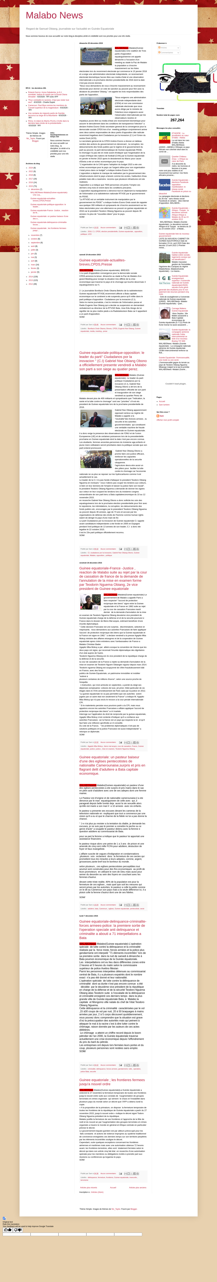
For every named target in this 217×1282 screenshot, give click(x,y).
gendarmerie (123, 1069)
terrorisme (84, 1180)
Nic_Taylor (30, 138)
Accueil (113, 1188)
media (92, 331)
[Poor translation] (18, 1230)
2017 (31, 179)
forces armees (112, 1069)
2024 (31, 168)
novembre (35, 235)
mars (33, 265)
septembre (35, 243)
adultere (91, 909)
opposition (138, 231)
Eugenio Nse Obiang (126, 328)
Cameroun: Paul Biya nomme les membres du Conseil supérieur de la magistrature (47, 106)
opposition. (100, 555)
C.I (94, 231)
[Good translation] (8, 1230)
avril (33, 261)
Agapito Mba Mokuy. (95, 746)
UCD (90, 234)
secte (142, 909)
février (34, 268)
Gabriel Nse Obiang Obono (123, 553)
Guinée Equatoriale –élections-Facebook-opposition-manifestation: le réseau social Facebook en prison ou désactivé (175, 187)
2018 (31, 175)
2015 (31, 186)
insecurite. (133, 1177)
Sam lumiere (164, 405)
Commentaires (165, 53)
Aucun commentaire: (109, 227)
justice (92, 749)
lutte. (130, 1069)
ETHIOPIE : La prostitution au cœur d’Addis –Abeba (180, 135)
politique (84, 234)
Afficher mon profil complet (168, 420)
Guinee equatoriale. (126, 231)
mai (33, 257)
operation (136, 1069)
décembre (35, 189)
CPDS (98, 231)
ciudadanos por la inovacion (101, 553)
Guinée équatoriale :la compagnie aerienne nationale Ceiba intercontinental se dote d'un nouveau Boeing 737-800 (181, 335)
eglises (111, 909)
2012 (31, 284)
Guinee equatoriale (122, 909)
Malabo (92, 555)
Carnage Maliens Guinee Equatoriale (180, 309)
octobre (34, 239)
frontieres (109, 1177)
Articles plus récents (88, 1188)
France (134, 746)
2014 (31, 277)
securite (93, 1071)
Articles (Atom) (97, 1192)
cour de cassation (124, 746)
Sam (162, 416)
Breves (109, 328)
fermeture (101, 1177)
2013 (31, 280)
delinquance (101, 1069)
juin (32, 254)
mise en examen (108, 749)
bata (96, 909)
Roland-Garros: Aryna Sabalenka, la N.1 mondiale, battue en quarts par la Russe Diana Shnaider (47, 94)
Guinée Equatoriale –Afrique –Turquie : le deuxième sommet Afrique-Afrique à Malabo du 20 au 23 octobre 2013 (181, 214)
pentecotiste (134, 909)
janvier (34, 272)
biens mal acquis (110, 746)
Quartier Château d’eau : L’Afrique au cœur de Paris (180, 159)
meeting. (98, 331)
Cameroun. (103, 909)
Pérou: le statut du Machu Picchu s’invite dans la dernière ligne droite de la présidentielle (48, 122)
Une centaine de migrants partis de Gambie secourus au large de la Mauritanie (46, 114)
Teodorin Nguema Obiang (125, 749)
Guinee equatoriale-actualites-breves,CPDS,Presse (102, 262)
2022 (31, 171)
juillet (33, 250)
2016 (90, 231)
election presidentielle (109, 231)
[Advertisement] (113, 245)
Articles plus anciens (137, 1188)
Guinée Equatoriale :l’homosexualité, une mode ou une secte (174, 359)
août (33, 246)
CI (89, 553)
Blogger (35, 141)
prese (105, 331)
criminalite (91, 1069)
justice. (98, 749)
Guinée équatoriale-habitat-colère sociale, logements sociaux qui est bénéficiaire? (181, 256)
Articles (162, 48)
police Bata (85, 1071)
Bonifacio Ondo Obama (96, 328)
